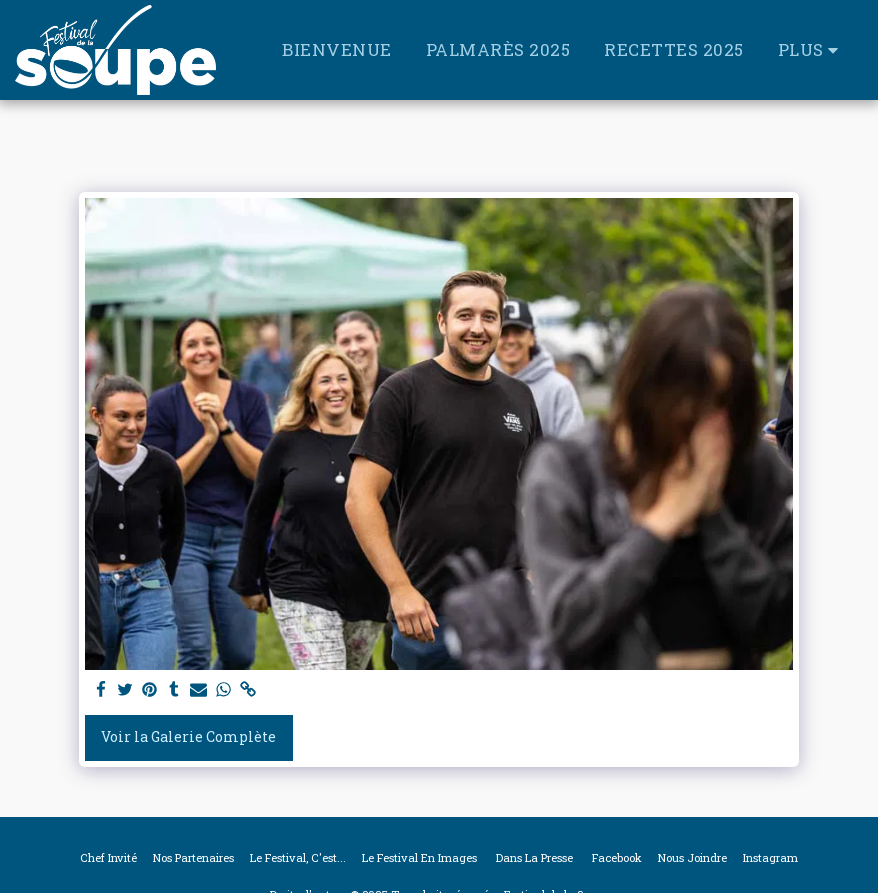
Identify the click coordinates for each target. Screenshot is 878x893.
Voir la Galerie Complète (188, 736)
